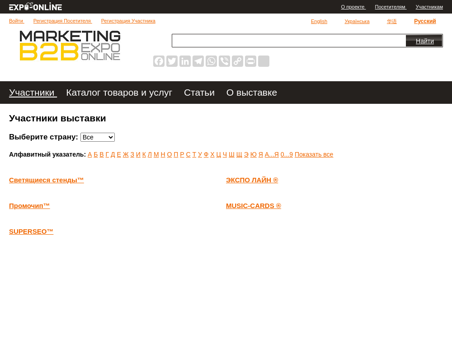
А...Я (272, 154)
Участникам (429, 6)
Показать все (314, 154)
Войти (16, 20)
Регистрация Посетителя (62, 20)
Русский (425, 21)
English (319, 21)
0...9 (287, 154)
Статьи (200, 92)
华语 (392, 21)
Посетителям (391, 6)
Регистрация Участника (128, 20)
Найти (425, 41)
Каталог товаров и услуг (120, 92)
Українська (356, 21)
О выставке (251, 92)
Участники (33, 92)
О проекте (353, 6)
